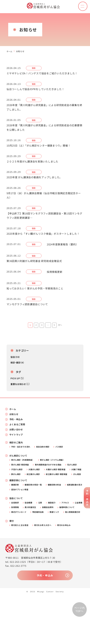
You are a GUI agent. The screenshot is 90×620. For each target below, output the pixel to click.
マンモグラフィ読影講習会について (29, 313)
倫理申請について (19, 531)
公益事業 (15, 526)
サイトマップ (17, 445)
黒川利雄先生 (47, 526)
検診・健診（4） (18, 371)
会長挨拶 (15, 521)
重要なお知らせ (19, 392)
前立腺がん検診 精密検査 (23, 491)
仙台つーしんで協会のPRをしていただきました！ (37, 89)
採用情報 (30, 526)
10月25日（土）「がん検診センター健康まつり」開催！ (41, 147)
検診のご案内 (17, 452)
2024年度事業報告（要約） (65, 252)
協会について (17, 516)
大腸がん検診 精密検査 (59, 481)
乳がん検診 (77, 476)
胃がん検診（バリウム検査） (56, 471)
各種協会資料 (65, 526)
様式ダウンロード (42, 531)
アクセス (69, 521)
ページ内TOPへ (79, 609)
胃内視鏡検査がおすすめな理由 (51, 476)
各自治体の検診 (45, 457)
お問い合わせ (17, 439)
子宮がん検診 (17, 481)
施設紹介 (55, 521)
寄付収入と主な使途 (20, 549)
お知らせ (14, 423)
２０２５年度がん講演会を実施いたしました (34, 163)
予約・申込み (17, 428)
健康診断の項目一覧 (35, 502)
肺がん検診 (34, 486)
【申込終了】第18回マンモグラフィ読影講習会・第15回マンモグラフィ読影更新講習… (44, 218)
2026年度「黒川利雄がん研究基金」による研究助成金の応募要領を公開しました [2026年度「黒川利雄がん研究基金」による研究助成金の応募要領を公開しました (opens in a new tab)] (44, 128)
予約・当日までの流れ (21, 457)
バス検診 (63, 457)
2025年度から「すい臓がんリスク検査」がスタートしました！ (43, 239)
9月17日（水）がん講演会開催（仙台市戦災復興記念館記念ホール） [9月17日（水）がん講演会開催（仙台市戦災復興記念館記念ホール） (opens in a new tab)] (45, 197)
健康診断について (19, 497)
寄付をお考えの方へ (45, 549)
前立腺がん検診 (52, 486)
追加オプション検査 (43, 507)
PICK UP (15, 387)
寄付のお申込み (68, 549)
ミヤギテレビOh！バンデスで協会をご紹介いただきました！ (44, 73)
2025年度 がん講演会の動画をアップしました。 (36, 179)
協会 (34, 68)
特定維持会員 (63, 531)
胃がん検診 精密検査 (21, 476)
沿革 (43, 521)
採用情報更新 (56, 280)
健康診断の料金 (58, 502)
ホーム (10, 51)
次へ (60, 333)
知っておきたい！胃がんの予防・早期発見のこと (37, 297)
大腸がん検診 (36, 481)
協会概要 (30, 521)
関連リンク (16, 536)
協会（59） (16, 365)
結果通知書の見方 (19, 507)
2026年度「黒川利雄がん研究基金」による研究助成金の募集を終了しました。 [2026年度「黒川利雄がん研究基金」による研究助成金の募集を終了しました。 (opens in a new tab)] (44, 108)
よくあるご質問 (18, 434)
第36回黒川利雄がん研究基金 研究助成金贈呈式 (36, 269)
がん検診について (19, 466)
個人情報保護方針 (36, 536)
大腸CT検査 (17, 486)
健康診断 (15, 502)
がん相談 (45, 491)
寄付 (12, 545)
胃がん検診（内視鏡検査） (23, 471)
